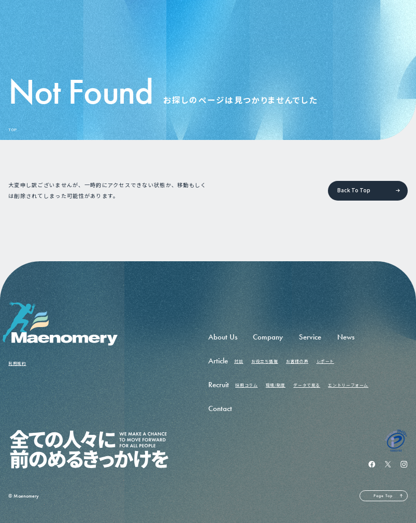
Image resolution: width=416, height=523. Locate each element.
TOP (12, 129)
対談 (238, 361)
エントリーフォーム (348, 385)
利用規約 (17, 363)
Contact (220, 408)
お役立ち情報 (264, 361)
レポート (325, 361)
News (345, 337)
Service (310, 337)
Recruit (218, 384)
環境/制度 (275, 385)
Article (218, 360)
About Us (222, 337)
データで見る (306, 385)
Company (268, 337)
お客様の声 (297, 361)
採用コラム (246, 385)
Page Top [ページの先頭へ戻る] (383, 495)
